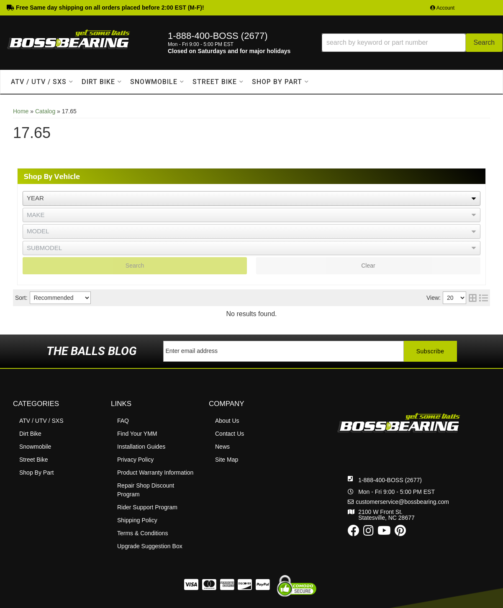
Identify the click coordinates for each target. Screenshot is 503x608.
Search (135, 265)
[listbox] (251, 198)
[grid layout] (472, 297)
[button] (412, 42)
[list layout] (483, 297)
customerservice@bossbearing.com (402, 502)
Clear (368, 265)
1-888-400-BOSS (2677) (390, 480)
